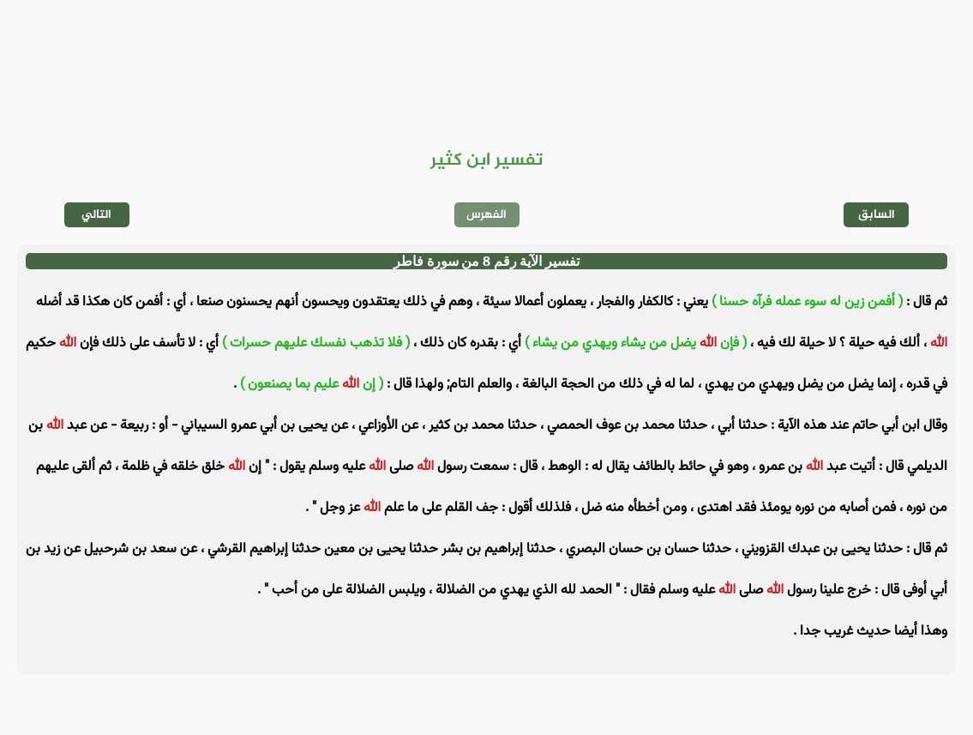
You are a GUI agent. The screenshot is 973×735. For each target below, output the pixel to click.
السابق (876, 215)
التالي (96, 215)
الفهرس (486, 215)
